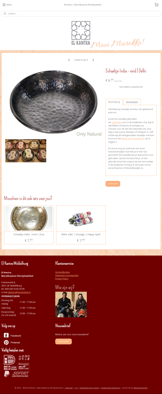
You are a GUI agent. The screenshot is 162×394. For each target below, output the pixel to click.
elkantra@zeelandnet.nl (19, 292)
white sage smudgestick (133, 138)
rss (76, 387)
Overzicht (112, 183)
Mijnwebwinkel (141, 387)
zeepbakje (117, 122)
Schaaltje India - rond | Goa (28, 234)
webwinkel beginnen (110, 387)
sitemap (69, 387)
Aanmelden (63, 341)
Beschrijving (114, 101)
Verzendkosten (62, 272)
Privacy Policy (61, 278)
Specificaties (132, 101)
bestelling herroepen (89, 387)
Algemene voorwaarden (67, 275)
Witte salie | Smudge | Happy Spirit (80, 234)
